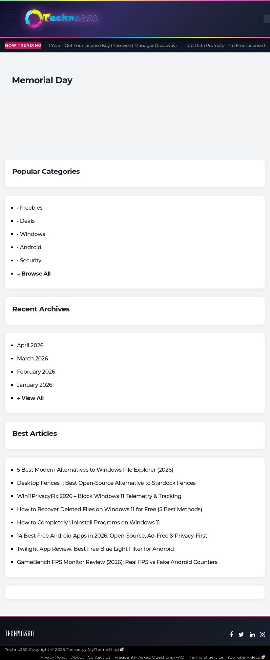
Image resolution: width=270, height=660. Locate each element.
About (77, 657)
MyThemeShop (106, 649)
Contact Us (99, 657)
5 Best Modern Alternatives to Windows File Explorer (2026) (95, 470)
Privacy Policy (53, 657)
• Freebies (29, 208)
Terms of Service (207, 657)
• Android (29, 247)
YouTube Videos (246, 657)
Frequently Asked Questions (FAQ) (150, 657)
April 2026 (30, 345)
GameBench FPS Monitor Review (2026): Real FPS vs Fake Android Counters (117, 562)
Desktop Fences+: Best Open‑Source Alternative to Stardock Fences (106, 483)
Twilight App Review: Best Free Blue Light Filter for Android (95, 549)
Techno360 (19, 633)
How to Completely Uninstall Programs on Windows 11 (88, 522)
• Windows (31, 234)
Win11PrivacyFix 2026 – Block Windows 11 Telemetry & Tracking (99, 496)
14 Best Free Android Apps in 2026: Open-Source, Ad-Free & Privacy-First (112, 536)
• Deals (26, 221)
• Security (29, 260)
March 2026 (32, 358)
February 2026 (36, 372)
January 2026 (34, 385)
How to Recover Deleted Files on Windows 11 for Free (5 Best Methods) (109, 509)
